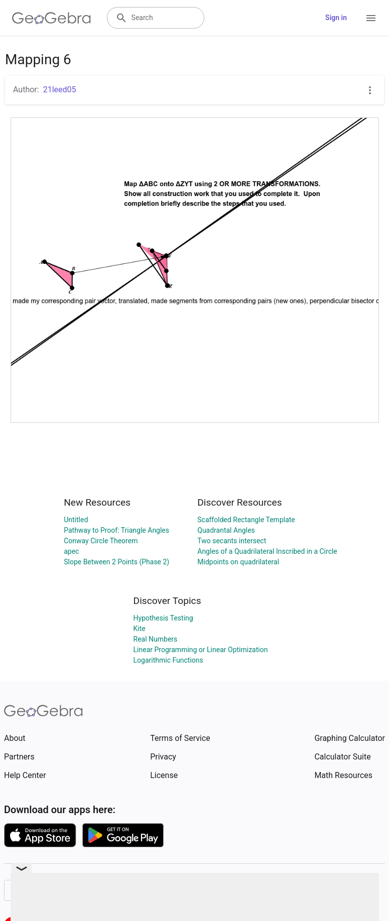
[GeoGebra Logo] (51, 18)
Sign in (336, 18)
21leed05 (59, 89)
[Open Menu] (371, 18)
